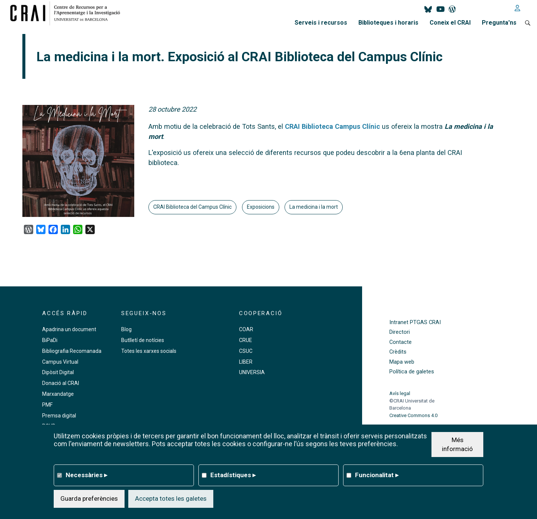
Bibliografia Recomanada (71, 351)
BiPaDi (49, 340)
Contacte (400, 342)
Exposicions (260, 207)
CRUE (245, 340)
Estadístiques (233, 475)
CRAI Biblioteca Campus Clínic (332, 126)
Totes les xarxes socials (148, 351)
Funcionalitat (377, 475)
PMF (47, 405)
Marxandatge (58, 394)
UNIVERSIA (252, 372)
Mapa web (401, 362)
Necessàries (86, 475)
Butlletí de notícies (142, 340)
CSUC (245, 351)
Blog (126, 329)
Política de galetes (411, 372)
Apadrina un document (69, 329)
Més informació (457, 444)
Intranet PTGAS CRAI (415, 322)
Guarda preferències (89, 498)
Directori (399, 332)
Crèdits (397, 352)
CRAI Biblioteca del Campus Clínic (192, 207)
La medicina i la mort (313, 207)
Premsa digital (59, 416)
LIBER (245, 362)
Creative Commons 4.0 (413, 415)
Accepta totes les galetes (171, 498)
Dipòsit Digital (58, 372)
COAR (246, 329)
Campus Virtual (60, 362)
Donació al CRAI (60, 383)
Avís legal (399, 393)
